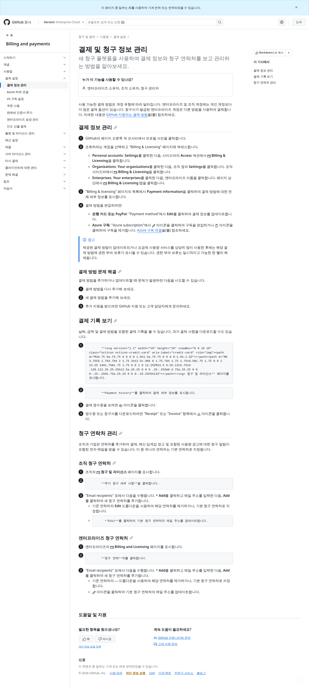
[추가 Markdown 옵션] (288, 52)
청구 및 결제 (87, 37)
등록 (299, 22)
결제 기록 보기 (98, 320)
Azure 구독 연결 (149, 230)
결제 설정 (119, 37)
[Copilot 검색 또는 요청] (154, 22)
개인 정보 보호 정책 (90, 646)
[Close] (296, 7)
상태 (152, 673)
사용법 (104, 37)
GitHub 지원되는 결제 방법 (127, 114)
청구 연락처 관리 (100, 433)
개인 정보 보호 (135, 673)
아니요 (105, 639)
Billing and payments (28, 44)
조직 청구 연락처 (97, 463)
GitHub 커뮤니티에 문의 (172, 638)
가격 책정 (164, 673)
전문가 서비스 (183, 673)
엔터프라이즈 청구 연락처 (106, 538)
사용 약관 (116, 673)
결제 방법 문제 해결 (100, 272)
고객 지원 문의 (165, 644)
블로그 (201, 673)
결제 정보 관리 (98, 127)
